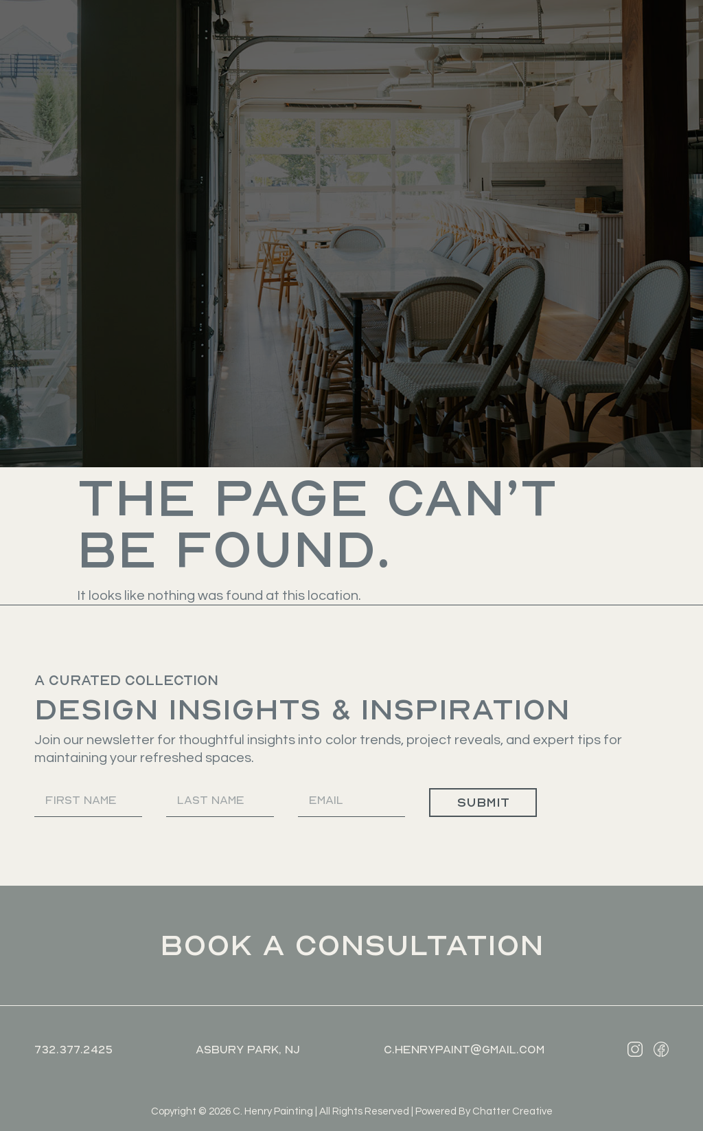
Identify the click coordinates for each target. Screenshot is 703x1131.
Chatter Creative (512, 1111)
